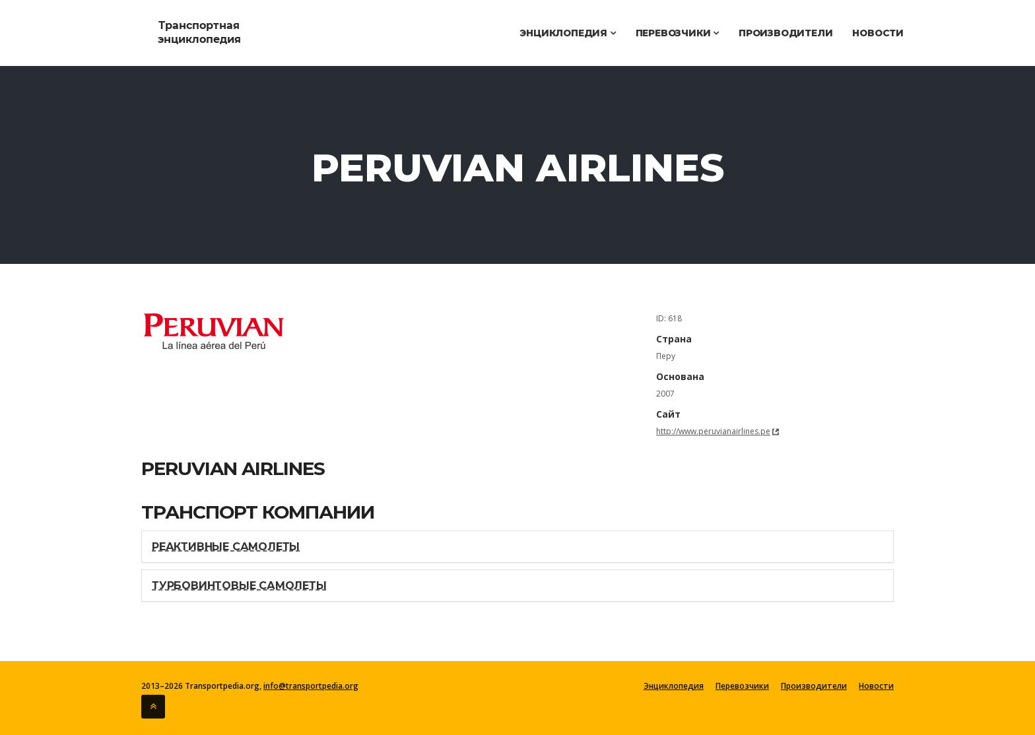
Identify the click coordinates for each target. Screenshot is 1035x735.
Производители (785, 33)
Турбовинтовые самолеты (239, 585)
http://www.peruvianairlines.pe (713, 431)
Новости (878, 33)
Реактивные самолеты (226, 546)
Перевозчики (677, 33)
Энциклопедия (567, 33)
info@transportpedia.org (310, 685)
